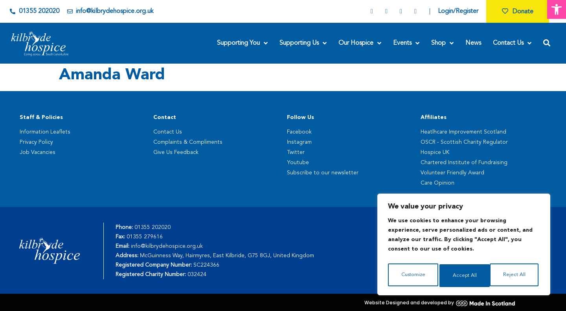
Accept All (515, 275)
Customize (412, 275)
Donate (517, 12)
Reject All (464, 275)
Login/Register (458, 11)
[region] (463, 246)
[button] (556, 9)
